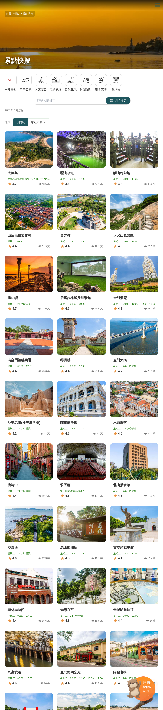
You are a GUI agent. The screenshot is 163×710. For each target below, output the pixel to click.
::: (1, 2)
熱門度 (20, 122)
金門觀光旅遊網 (81, 5)
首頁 (8, 13)
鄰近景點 (38, 122)
